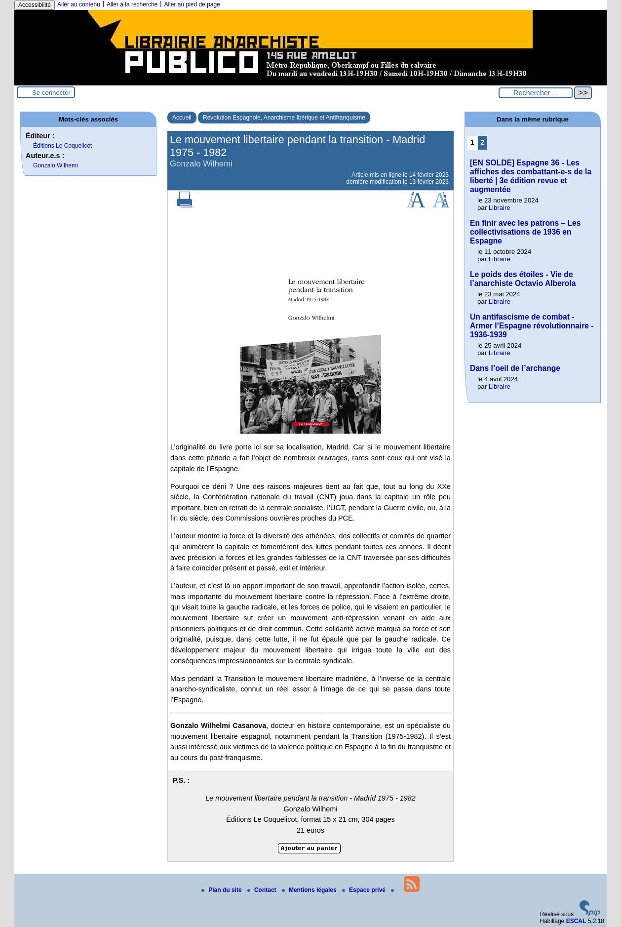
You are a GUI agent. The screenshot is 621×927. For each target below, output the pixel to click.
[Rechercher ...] (536, 92)
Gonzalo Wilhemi (55, 165)
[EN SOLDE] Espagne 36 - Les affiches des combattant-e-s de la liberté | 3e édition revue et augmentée (530, 176)
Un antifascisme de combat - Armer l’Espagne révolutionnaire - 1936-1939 (531, 326)
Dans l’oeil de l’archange (515, 368)
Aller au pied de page (192, 4)
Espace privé (364, 890)
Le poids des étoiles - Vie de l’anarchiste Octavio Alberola (523, 278)
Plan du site (222, 890)
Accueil (182, 117)
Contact (262, 890)
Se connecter (51, 92)
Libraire (499, 207)
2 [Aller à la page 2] (482, 142)
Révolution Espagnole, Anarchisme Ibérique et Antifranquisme (284, 117)
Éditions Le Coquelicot (62, 145)
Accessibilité (34, 4)
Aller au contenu (78, 4)
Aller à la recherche (132, 4)
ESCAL (576, 921)
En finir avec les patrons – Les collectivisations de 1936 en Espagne (525, 232)
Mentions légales (310, 890)
